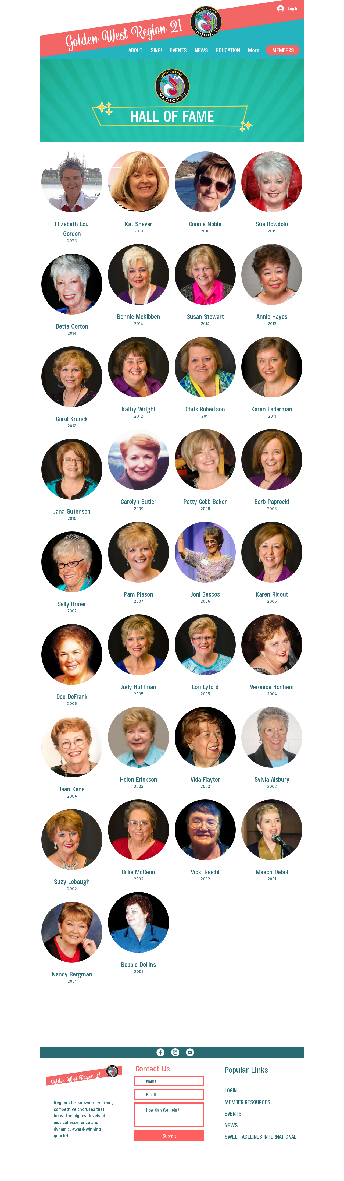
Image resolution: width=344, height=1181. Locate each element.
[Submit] (169, 1135)
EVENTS (233, 1113)
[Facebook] (160, 1052)
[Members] (283, 50)
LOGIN (231, 1090)
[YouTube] (190, 1052)
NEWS (231, 1125)
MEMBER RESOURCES (247, 1102)
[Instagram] (175, 1052)
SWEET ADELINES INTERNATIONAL (260, 1137)
